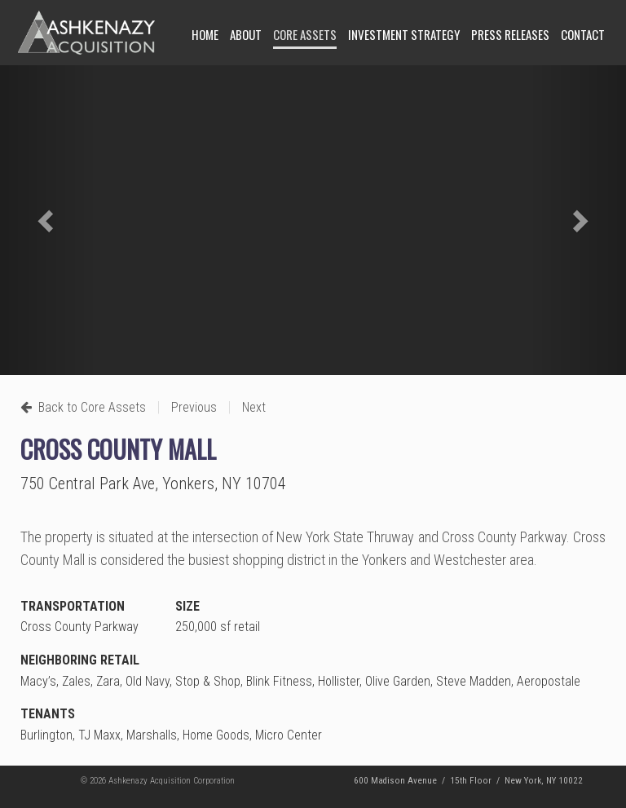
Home (205, 34)
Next (254, 407)
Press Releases (510, 34)
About (246, 34)
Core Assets (305, 34)
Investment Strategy (404, 34)
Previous (194, 407)
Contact (583, 34)
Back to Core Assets (83, 407)
